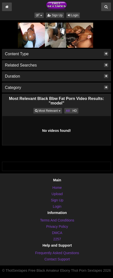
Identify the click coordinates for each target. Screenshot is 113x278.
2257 (57, 239)
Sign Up (55, 15)
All (68, 111)
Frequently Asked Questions (57, 253)
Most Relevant (48, 110)
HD (75, 111)
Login (73, 15)
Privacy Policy (57, 227)
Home (57, 188)
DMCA (57, 233)
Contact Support (57, 259)
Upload (57, 194)
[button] (39, 15)
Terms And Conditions (57, 220)
